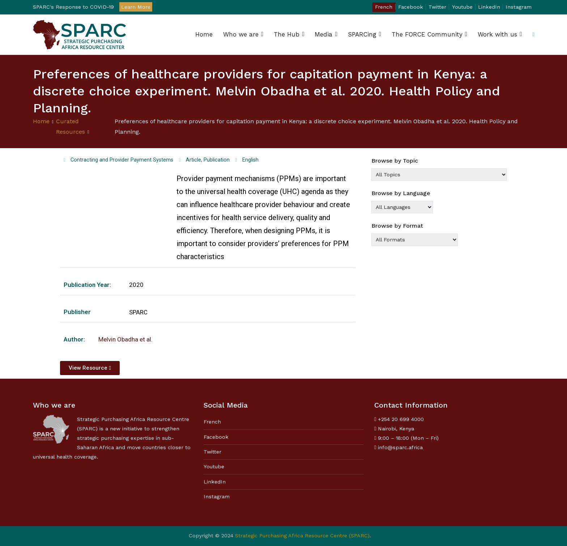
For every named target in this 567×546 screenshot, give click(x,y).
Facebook (410, 7)
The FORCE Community (427, 34)
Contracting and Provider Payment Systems (122, 160)
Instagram (519, 7)
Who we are (241, 34)
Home (204, 34)
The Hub (286, 34)
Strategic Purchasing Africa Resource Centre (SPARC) (302, 535)
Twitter (437, 7)
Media (323, 34)
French (383, 7)
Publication (217, 160)
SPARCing (362, 34)
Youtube (462, 7)
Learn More (135, 7)
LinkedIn (489, 7)
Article (193, 160)
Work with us (497, 34)
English (250, 160)
